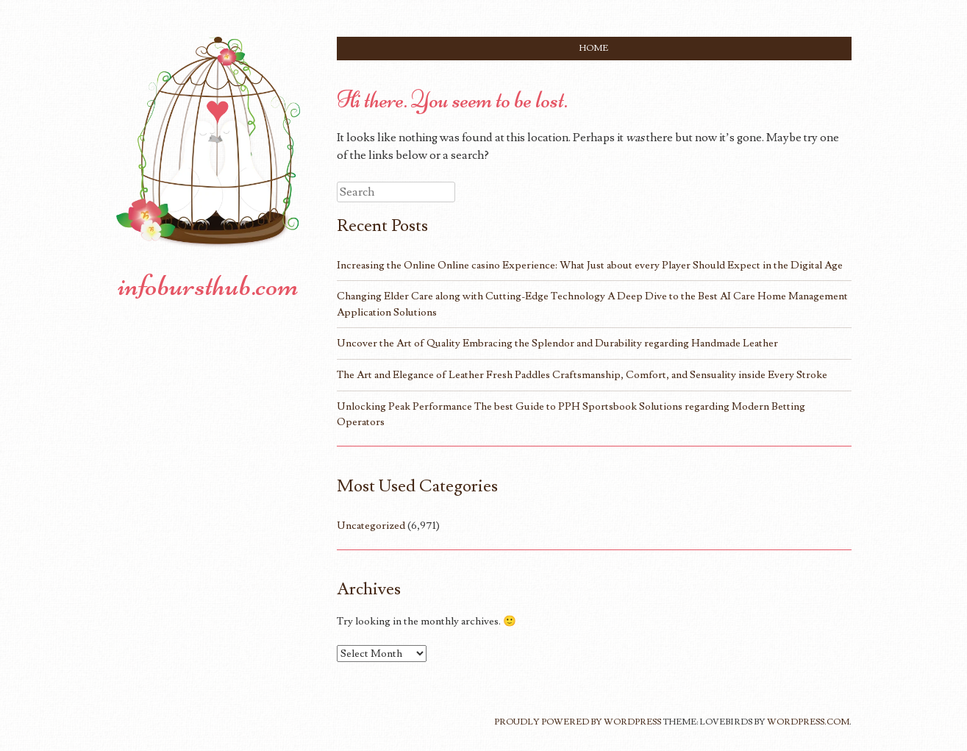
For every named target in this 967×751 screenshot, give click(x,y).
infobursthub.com (208, 285)
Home (593, 48)
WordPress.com (808, 721)
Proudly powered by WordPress (577, 721)
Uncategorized (371, 526)
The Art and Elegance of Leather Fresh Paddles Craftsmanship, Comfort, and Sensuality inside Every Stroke (582, 375)
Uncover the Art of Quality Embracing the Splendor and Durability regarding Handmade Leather (557, 343)
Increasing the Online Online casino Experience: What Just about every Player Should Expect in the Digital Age (590, 265)
